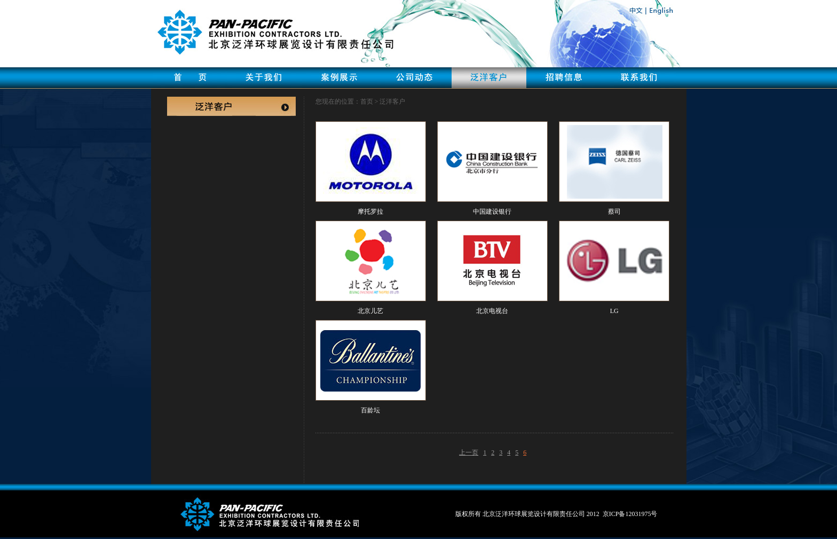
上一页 (468, 452)
